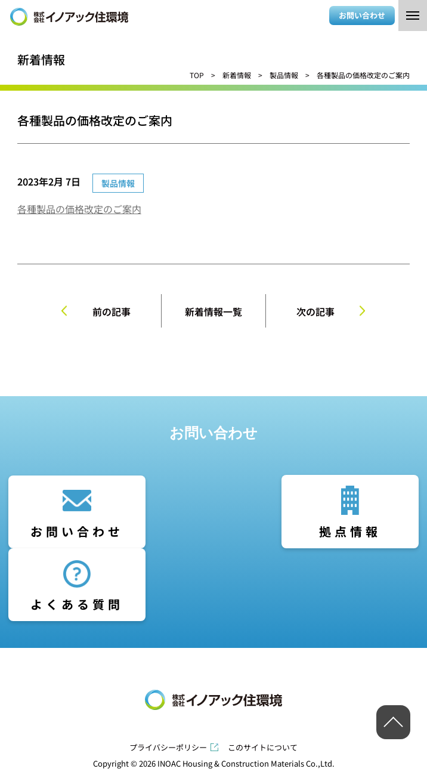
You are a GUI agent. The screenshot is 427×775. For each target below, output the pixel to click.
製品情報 (284, 75)
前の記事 (111, 311)
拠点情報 (350, 531)
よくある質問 (76, 604)
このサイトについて (263, 747)
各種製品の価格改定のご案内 (79, 209)
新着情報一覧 (213, 311)
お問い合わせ (362, 15)
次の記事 (315, 311)
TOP (197, 75)
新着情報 (236, 75)
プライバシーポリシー (168, 747)
